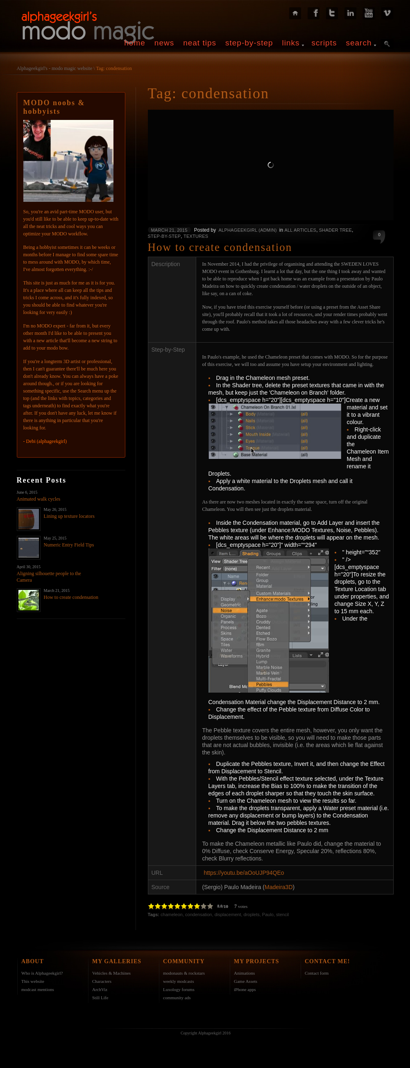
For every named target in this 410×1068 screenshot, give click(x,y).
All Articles (301, 230)
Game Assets (245, 981)
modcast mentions (37, 989)
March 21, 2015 (169, 230)
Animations (244, 973)
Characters (101, 981)
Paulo (268, 914)
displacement (228, 914)
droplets (252, 914)
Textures (195, 236)
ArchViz (99, 989)
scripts (324, 42)
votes (242, 906)
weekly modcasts (178, 981)
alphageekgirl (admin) (248, 230)
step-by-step (249, 42)
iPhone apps (245, 989)
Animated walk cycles (39, 499)
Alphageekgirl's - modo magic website (55, 68)
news (164, 42)
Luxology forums (179, 989)
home (134, 42)
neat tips (199, 42)
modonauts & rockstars (184, 973)
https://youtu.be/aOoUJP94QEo (244, 872)
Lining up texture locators (69, 516)
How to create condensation (71, 597)
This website (32, 981)
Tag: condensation (113, 68)
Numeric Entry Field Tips (69, 545)
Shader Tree (335, 230)
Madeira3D (278, 887)
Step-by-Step (164, 236)
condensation (198, 914)
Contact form (316, 973)
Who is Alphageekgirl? (42, 973)
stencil (282, 914)
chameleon (172, 914)
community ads (177, 997)
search (358, 42)
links (291, 42)
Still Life (100, 997)
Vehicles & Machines (111, 973)
